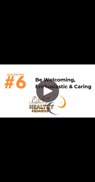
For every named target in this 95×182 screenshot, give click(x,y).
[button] (47, 91)
